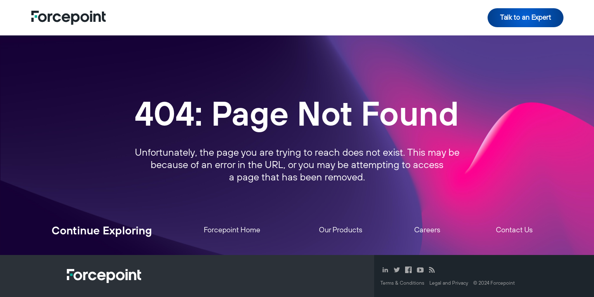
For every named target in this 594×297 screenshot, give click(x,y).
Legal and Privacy (448, 283)
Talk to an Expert (525, 17)
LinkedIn (385, 270)
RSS (432, 270)
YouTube (420, 270)
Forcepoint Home (232, 230)
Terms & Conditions (402, 283)
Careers (427, 230)
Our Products (340, 230)
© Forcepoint (494, 283)
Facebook (408, 270)
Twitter (397, 270)
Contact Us (514, 230)
